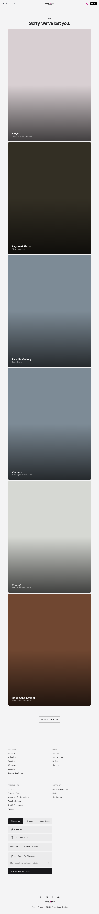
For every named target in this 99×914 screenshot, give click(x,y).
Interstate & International (19, 797)
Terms (34, 907)
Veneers (11, 753)
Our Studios (58, 757)
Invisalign (12, 757)
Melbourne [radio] (15, 821)
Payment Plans (14, 793)
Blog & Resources (15, 805)
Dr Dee (55, 761)
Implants (11, 769)
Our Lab (56, 753)
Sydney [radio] (30, 821)
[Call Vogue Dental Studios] (87, 3)
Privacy (41, 907)
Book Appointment (61, 789)
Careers (56, 765)
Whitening (12, 765)
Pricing (11, 789)
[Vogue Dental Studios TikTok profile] (53, 897)
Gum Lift (11, 761)
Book (93, 3)
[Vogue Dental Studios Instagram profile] (47, 897)
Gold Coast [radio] (45, 821)
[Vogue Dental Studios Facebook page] (41, 897)
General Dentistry (15, 773)
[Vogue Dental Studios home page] (49, 4)
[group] (30, 821)
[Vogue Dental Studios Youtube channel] (58, 897)
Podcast (11, 809)
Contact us (57, 797)
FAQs (55, 793)
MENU (7, 4)
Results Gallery (14, 801)
